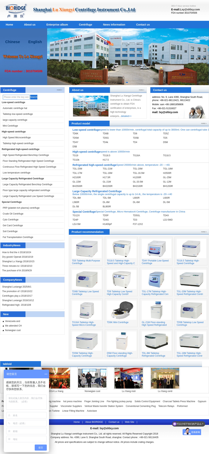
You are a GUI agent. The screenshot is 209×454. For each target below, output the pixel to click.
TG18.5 (106, 155)
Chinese (12, 42)
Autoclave (92, 411)
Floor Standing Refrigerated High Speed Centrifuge (28, 161)
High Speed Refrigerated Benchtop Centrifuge (26, 155)
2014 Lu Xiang (56, 391)
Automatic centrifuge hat (15, 108)
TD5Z (166, 133)
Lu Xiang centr (165, 391)
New (6, 314)
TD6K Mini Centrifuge (118, 322)
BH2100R (138, 186)
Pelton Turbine (52, 411)
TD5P (106, 215)
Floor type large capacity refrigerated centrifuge (26, 190)
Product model (81, 123)
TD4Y (75, 142)
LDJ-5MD (168, 219)
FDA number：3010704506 (23, 71)
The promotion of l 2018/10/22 (17, 291)
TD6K (75, 133)
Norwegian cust (13, 330)
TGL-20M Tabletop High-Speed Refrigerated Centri (190, 292)
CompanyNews (12, 279)
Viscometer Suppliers (71, 406)
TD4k (105, 142)
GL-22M (77, 181)
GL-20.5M (138, 181)
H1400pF (107, 224)
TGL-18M (168, 168)
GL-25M (167, 177)
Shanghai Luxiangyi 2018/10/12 (18, 300)
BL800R (107, 206)
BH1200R (168, 186)
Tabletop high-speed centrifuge (18, 143)
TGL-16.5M (138, 173)
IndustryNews (12, 245)
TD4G (106, 219)
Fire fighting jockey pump (119, 401)
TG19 (75, 155)
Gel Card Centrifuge (13, 225)
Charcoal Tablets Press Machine (179, 401)
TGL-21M (107, 168)
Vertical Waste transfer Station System (104, 406)
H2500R (167, 173)
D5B (75, 146)
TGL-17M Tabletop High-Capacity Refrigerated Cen (155, 292)
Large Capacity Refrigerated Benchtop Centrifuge (27, 184)
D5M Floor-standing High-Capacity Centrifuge (120, 354)
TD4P (75, 219)
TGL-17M (77, 173)
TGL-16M (107, 173)
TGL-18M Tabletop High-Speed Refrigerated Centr (190, 354)
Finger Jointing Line (94, 401)
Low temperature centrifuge (16, 172)
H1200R (137, 177)
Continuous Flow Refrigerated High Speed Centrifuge (29, 167)
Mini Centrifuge (10, 125)
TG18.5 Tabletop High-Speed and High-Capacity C (121, 262)
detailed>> (126, 116)
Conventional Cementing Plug (141, 406)
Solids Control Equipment (147, 401)
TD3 (135, 219)
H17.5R (107, 177)
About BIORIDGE (94, 422)
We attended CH (13, 325)
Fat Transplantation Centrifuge (18, 237)
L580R (76, 202)
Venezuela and (12, 321)
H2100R (77, 177)
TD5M (76, 138)
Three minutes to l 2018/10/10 (17, 266)
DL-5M (166, 202)
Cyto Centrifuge (10, 219)
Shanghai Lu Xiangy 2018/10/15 (18, 261)
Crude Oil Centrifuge (13, 213)
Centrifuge (85, 24)
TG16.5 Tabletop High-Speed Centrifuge (188, 262)
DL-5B (76, 206)
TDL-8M (77, 198)
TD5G (106, 138)
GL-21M (107, 181)
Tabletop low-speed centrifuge (18, 114)
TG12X (76, 215)
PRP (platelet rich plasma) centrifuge (21, 208)
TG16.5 (167, 155)
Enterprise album (57, 24)
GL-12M (167, 181)
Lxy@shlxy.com (190, 9)
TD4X (166, 215)
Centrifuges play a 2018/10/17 (17, 296)
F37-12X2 (138, 224)
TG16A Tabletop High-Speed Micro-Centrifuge (84, 323)
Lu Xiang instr (129, 391)
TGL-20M (138, 168)
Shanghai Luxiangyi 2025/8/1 (17, 286)
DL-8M (106, 202)
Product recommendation (88, 231)
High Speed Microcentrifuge (17, 137)
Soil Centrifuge (10, 231)
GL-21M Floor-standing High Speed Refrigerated (154, 323)
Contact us (143, 24)
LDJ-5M (77, 224)
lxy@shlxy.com (109, 428)
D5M (165, 142)
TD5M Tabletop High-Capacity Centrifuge (82, 354)
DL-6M (136, 202)
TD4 (135, 142)
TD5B (136, 138)
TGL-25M (77, 168)
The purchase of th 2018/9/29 (17, 270)
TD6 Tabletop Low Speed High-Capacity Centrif (119, 292)
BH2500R (77, 186)
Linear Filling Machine (73, 411)
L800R (136, 198)
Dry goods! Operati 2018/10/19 (17, 257)
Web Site (129, 422)
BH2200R (108, 186)
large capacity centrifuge (15, 120)
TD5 (165, 138)
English (35, 42)
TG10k (76, 160)
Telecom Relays (166, 406)
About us (29, 24)
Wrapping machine (51, 401)
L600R (166, 198)
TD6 (135, 133)
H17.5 (106, 160)
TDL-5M (107, 198)
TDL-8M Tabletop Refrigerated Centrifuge (153, 354)
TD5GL (136, 215)
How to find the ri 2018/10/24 (16, 252)
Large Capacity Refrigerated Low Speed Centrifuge (28, 196)
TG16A (136, 155)
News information (114, 24)
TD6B (106, 133)
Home (9, 24)
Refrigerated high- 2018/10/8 (16, 305)
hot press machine (72, 401)
